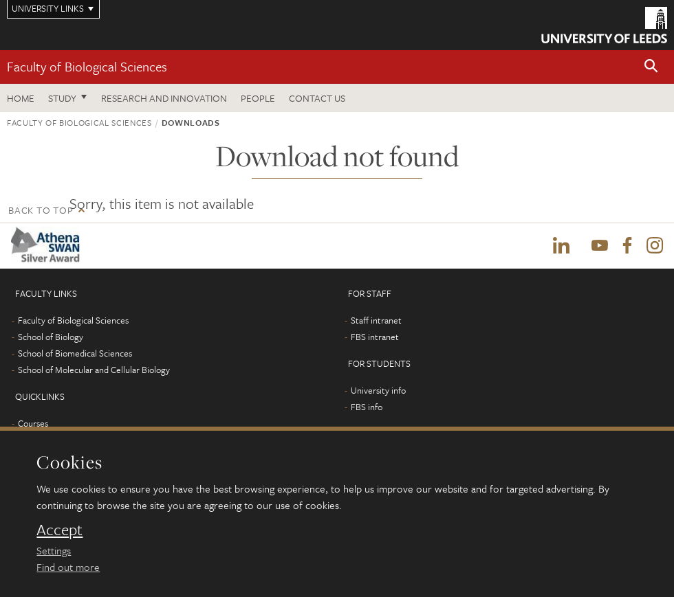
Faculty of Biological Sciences (87, 66)
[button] (651, 67)
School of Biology (50, 336)
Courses (33, 423)
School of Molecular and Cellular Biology (94, 369)
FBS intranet (375, 336)
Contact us (317, 98)
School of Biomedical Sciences (75, 353)
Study (62, 98)
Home (20, 98)
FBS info (366, 407)
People (258, 98)
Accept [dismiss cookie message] (59, 529)
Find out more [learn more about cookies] (68, 566)
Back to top (40, 210)
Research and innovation (164, 98)
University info (378, 390)
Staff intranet (376, 320)
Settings (53, 550)
